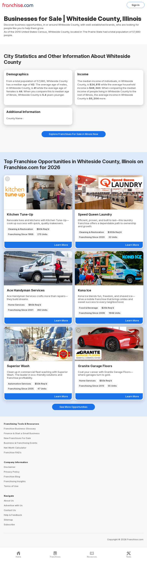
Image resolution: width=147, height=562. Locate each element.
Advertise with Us (13, 505)
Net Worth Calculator (15, 447)
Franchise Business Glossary (20, 428)
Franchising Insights (15, 481)
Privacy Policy (12, 471)
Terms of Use (11, 486)
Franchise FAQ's (12, 452)
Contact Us (10, 510)
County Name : (15, 118)
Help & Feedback (13, 515)
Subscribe (9, 524)
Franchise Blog (12, 476)
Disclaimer (9, 467)
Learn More (61, 244)
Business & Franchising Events (20, 443)
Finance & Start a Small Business (22, 433)
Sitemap (8, 519)
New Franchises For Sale (17, 438)
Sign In (136, 4)
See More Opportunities (73, 406)
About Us (9, 500)
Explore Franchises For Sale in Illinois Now (73, 133)
